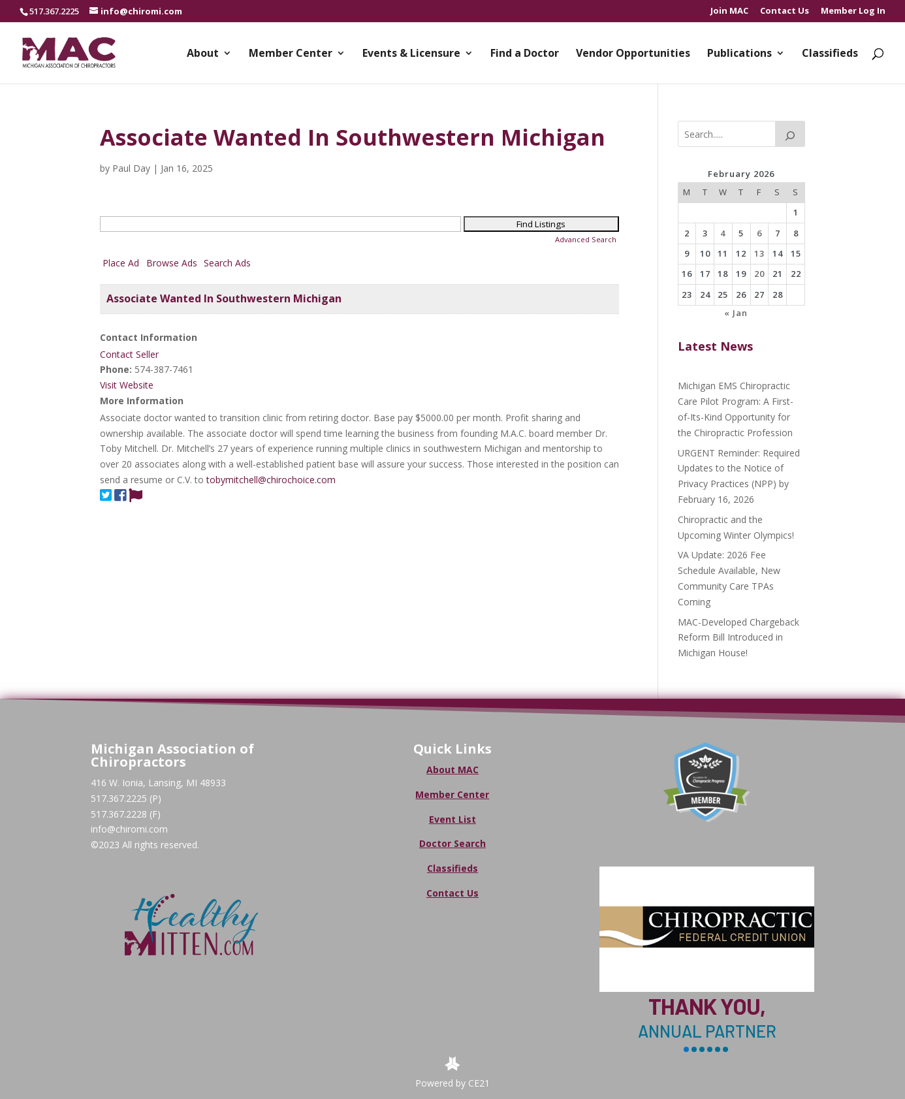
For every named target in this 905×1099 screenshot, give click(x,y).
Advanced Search (585, 239)
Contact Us (784, 11)
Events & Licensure (411, 54)
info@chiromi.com (129, 829)
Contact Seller (129, 354)
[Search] (790, 134)
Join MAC (729, 11)
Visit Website (126, 385)
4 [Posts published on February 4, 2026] (722, 233)
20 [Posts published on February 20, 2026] (759, 273)
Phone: (116, 369)
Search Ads (227, 263)
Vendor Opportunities (633, 54)
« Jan (736, 313)
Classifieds (830, 54)
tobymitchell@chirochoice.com (271, 479)
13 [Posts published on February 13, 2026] (759, 253)
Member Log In (853, 11)
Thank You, (706, 1006)
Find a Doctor (524, 54)
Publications (739, 54)
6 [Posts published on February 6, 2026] (759, 233)
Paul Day (131, 168)
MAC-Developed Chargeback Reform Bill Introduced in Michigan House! (738, 638)
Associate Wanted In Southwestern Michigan (223, 298)
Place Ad (121, 263)
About (203, 54)
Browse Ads (171, 263)
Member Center (290, 54)
